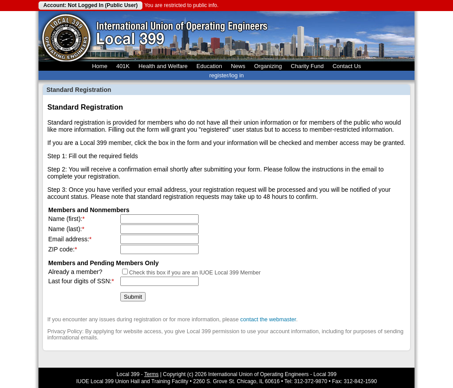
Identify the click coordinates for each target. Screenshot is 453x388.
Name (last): (65, 228)
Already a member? (75, 271)
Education (209, 66)
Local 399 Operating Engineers (66, 36)
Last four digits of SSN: (79, 281)
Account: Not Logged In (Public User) (90, 5)
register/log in (226, 75)
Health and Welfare (163, 66)
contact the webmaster (268, 319)
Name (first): (65, 218)
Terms (151, 374)
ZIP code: (61, 249)
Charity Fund (307, 66)
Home (99, 66)
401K (123, 66)
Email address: (68, 239)
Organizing (268, 66)
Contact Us (347, 66)
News (238, 66)
